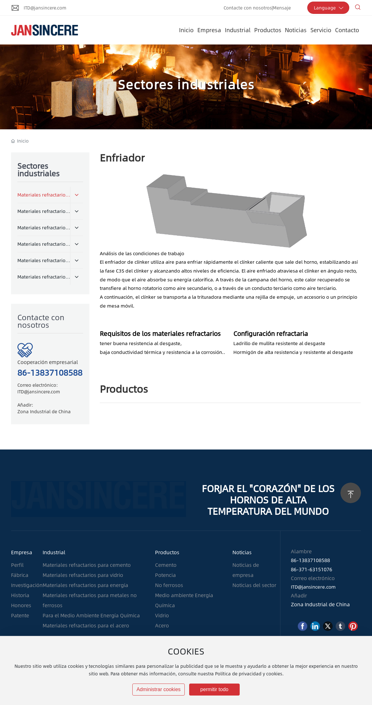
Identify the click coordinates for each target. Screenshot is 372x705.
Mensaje (282, 7)
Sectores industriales (186, 84)
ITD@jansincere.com (45, 7)
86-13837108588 (49, 372)
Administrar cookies (158, 689)
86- (295, 560)
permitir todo (214, 689)
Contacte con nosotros (248, 7)
